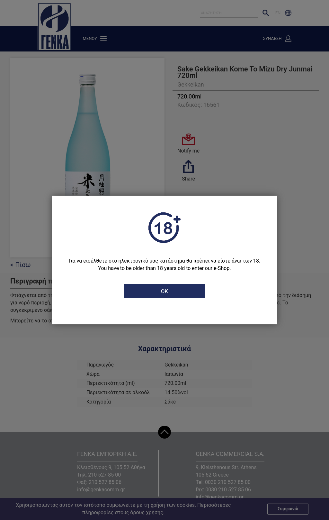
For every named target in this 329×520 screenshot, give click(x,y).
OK (164, 291)
